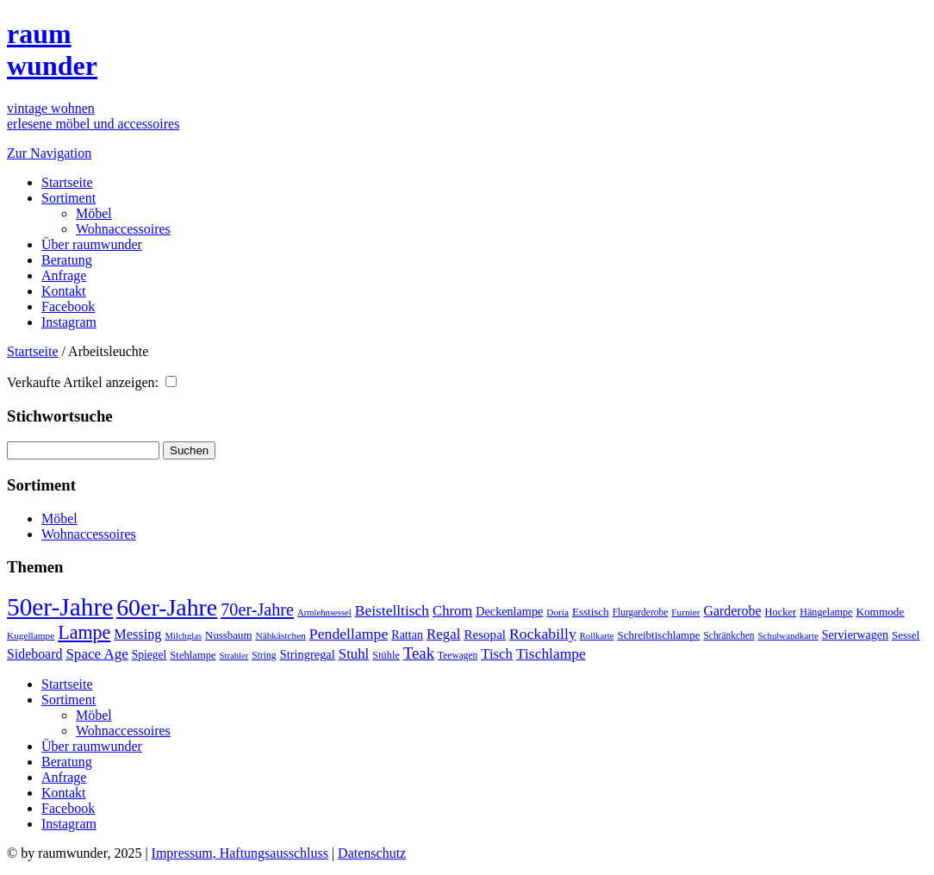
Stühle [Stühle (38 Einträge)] (386, 655)
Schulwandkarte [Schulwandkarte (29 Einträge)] (788, 635)
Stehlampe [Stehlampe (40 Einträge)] (192, 655)
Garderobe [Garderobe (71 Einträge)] (733, 610)
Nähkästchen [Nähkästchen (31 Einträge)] (280, 635)
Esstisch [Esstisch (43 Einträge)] (590, 611)
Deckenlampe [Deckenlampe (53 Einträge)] (509, 611)
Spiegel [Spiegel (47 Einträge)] (149, 654)
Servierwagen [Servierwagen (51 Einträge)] (855, 634)
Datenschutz (372, 853)
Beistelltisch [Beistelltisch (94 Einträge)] (392, 610)
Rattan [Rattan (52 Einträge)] (407, 634)
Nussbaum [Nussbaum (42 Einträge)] (228, 635)
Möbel (94, 213)
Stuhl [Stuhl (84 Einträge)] (354, 654)
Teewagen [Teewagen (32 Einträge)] (457, 655)
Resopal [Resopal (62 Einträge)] (485, 634)
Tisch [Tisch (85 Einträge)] (497, 654)
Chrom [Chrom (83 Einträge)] (452, 611)
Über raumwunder (91, 244)
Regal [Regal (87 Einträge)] (443, 634)
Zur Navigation (49, 153)
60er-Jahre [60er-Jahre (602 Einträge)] (166, 607)
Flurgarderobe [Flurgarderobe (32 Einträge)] (641, 612)
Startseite (67, 182)
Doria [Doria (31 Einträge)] (557, 612)
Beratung (66, 260)
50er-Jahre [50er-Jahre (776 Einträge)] (60, 607)
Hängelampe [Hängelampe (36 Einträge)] (826, 612)
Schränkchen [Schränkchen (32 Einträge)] (728, 635)
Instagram (69, 322)
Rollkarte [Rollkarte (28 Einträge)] (597, 636)
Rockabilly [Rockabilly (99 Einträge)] (542, 633)
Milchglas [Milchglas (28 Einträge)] (183, 636)
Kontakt (63, 291)
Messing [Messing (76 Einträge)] (137, 634)
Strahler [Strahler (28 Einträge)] (234, 655)
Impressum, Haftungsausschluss (240, 853)
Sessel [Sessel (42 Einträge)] (905, 635)
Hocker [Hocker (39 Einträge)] (781, 612)
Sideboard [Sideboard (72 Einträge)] (34, 654)
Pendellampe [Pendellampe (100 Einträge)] (348, 633)
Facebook (68, 306)
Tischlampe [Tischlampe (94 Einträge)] (551, 653)
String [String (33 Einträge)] (264, 655)
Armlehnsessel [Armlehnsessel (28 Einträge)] (324, 612)
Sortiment (68, 198)
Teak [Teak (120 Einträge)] (418, 653)
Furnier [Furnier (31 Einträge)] (685, 612)
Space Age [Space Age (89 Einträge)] (96, 654)
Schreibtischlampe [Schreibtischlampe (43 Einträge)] (658, 634)
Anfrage (63, 275)
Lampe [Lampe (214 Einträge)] (84, 632)
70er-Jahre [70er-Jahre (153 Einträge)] (257, 609)
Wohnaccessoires (123, 229)
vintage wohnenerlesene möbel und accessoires (93, 116)
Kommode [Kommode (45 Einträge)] (880, 611)
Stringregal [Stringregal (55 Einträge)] (307, 654)
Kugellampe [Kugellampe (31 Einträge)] (30, 635)
